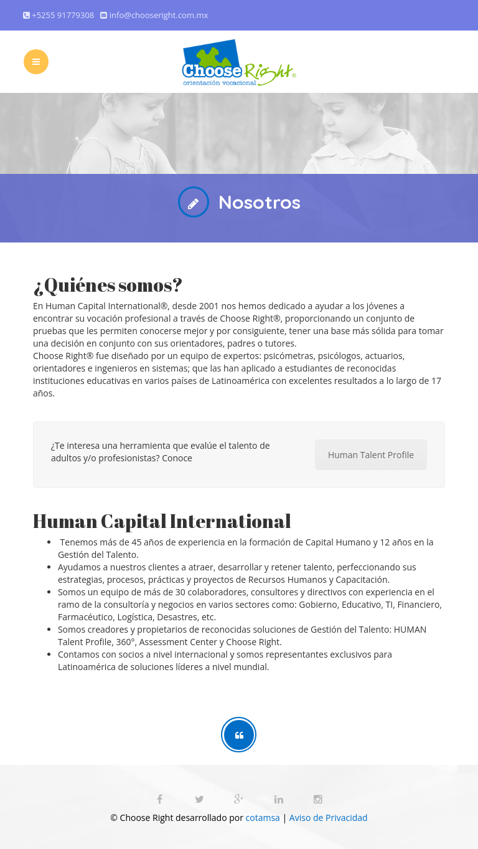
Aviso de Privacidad (327, 817)
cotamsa (263, 817)
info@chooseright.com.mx (159, 15)
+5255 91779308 (64, 15)
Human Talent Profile (371, 455)
